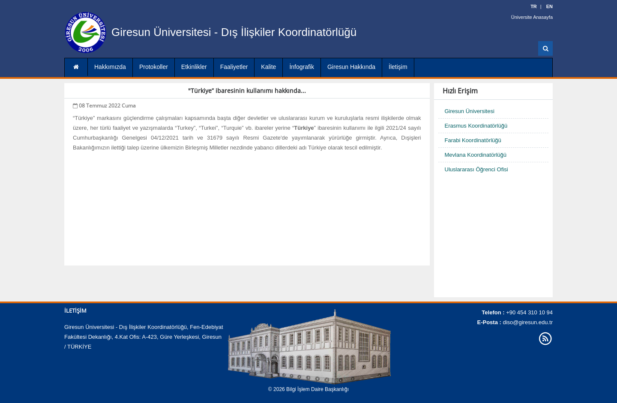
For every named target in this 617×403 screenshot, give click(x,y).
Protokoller (153, 66)
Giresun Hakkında (351, 66)
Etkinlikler (194, 66)
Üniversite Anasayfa (532, 17)
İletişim (398, 66)
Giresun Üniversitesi (469, 111)
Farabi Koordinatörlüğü (473, 140)
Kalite (268, 66)
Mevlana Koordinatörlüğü (476, 155)
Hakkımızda (110, 66)
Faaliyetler (234, 66)
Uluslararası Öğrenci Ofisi (476, 169)
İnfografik (301, 66)
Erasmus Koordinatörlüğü (476, 125)
